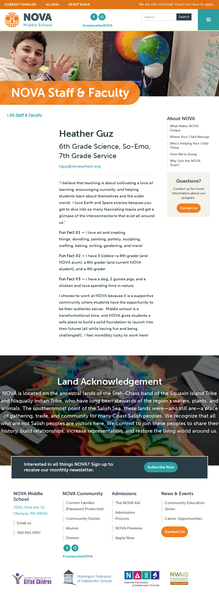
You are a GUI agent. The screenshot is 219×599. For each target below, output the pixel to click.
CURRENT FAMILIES (20, 5)
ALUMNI (52, 5)
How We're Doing (183, 154)
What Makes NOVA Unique (184, 128)
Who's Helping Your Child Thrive (189, 145)
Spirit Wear (79, 5)
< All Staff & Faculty (24, 115)
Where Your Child (189, 137)
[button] (208, 19)
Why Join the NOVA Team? (185, 163)
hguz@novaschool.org (80, 166)
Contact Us (188, 208)
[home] (28, 19)
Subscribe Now (161, 467)
